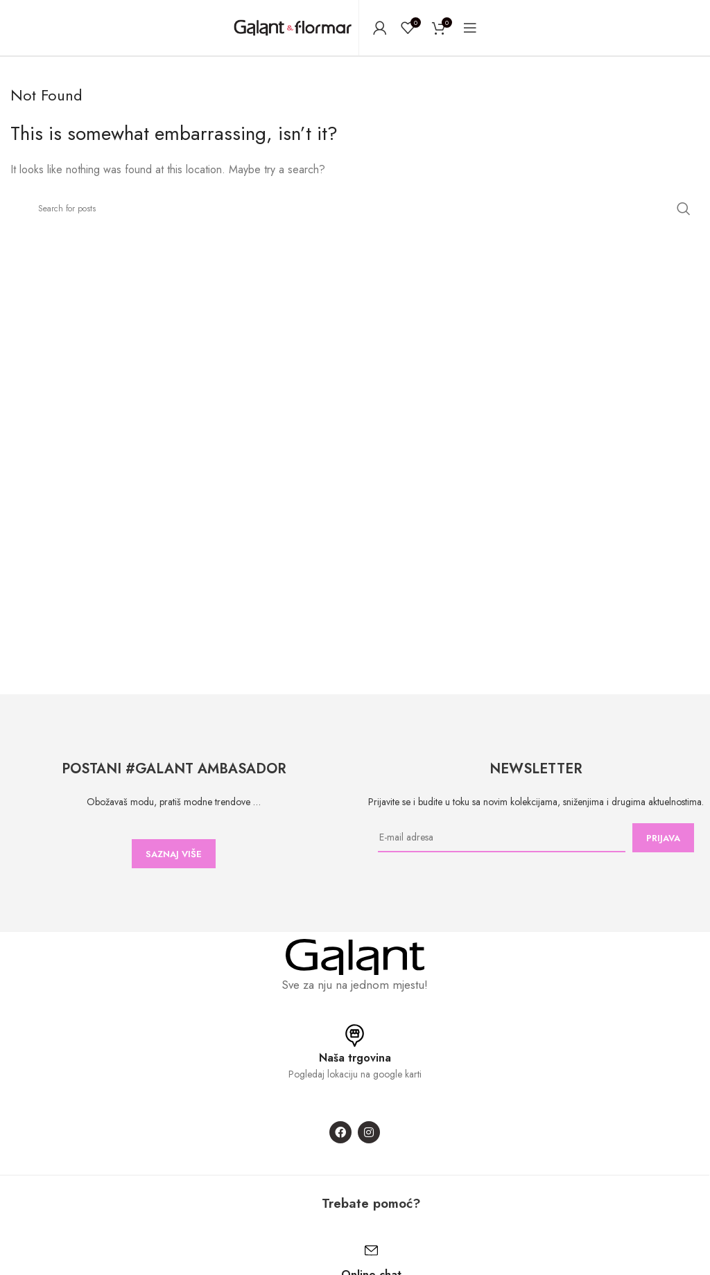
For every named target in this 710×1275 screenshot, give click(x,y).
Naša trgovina (355, 1058)
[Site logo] (293, 27)
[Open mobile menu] (470, 28)
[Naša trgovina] (354, 1035)
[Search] (355, 209)
